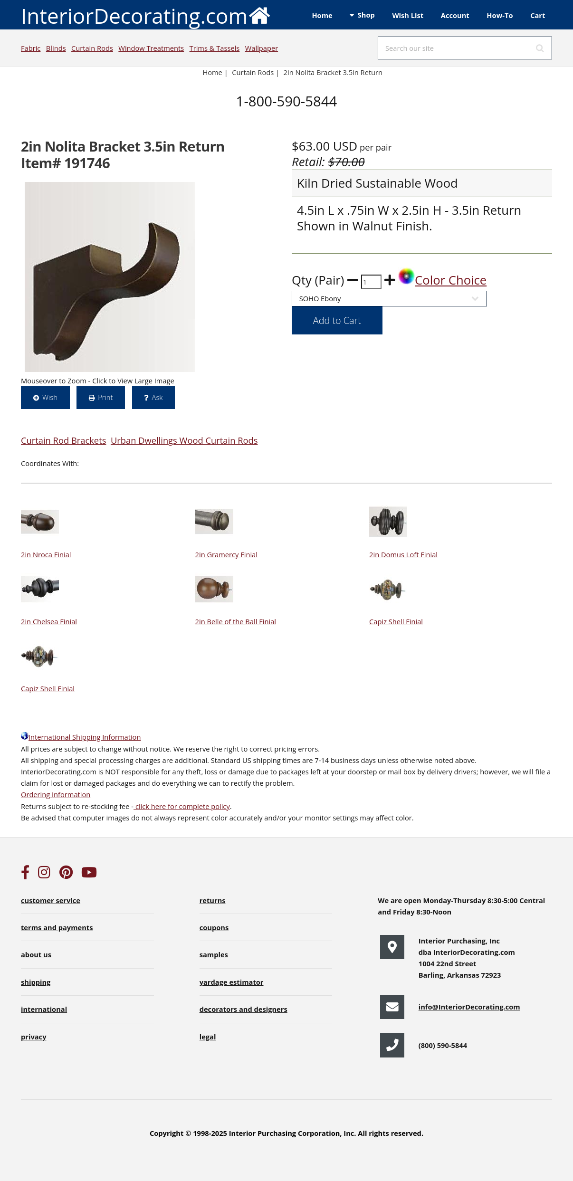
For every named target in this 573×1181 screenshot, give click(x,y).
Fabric (30, 48)
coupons (214, 927)
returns (213, 900)
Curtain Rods (92, 48)
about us (36, 954)
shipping (35, 982)
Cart (537, 15)
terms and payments (57, 927)
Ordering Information (55, 794)
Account (455, 15)
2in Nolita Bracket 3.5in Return (334, 72)
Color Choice (442, 280)
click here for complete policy (182, 806)
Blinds (56, 48)
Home (322, 15)
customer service (50, 900)
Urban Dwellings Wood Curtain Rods (184, 440)
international (44, 1009)
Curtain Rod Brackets (63, 440)
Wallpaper (261, 48)
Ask (157, 397)
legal (208, 1036)
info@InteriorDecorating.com (469, 1006)
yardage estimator (232, 982)
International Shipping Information (81, 737)
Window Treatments (151, 48)
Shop (366, 14)
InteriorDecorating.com (146, 15)
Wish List (407, 15)
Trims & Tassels (215, 48)
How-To (500, 15)
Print (105, 397)
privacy (33, 1036)
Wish (49, 397)
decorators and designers (243, 1009)
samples (214, 954)
